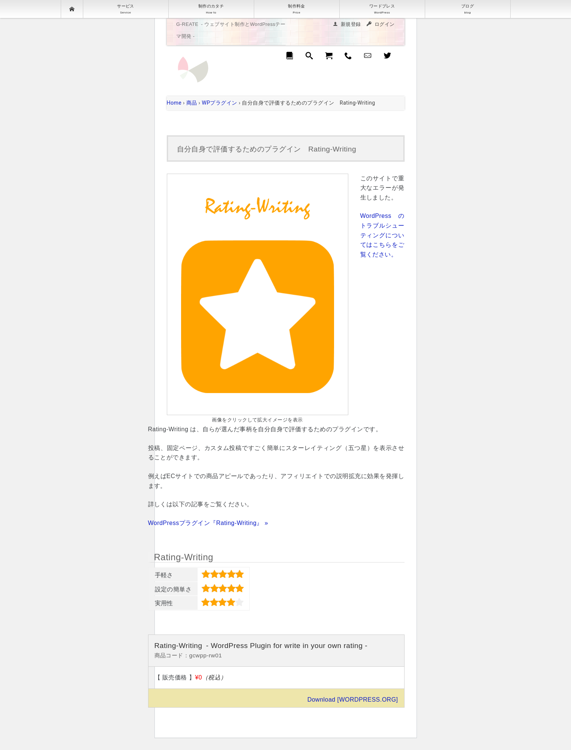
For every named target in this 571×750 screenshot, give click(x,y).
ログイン (385, 24)
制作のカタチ (211, 9)
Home (174, 103)
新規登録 (351, 24)
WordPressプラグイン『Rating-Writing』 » (208, 523)
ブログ (467, 9)
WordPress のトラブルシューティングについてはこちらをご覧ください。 (382, 235)
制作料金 (296, 9)
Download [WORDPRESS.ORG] (352, 699)
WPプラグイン (219, 103)
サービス (125, 9)
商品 (191, 103)
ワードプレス (382, 9)
